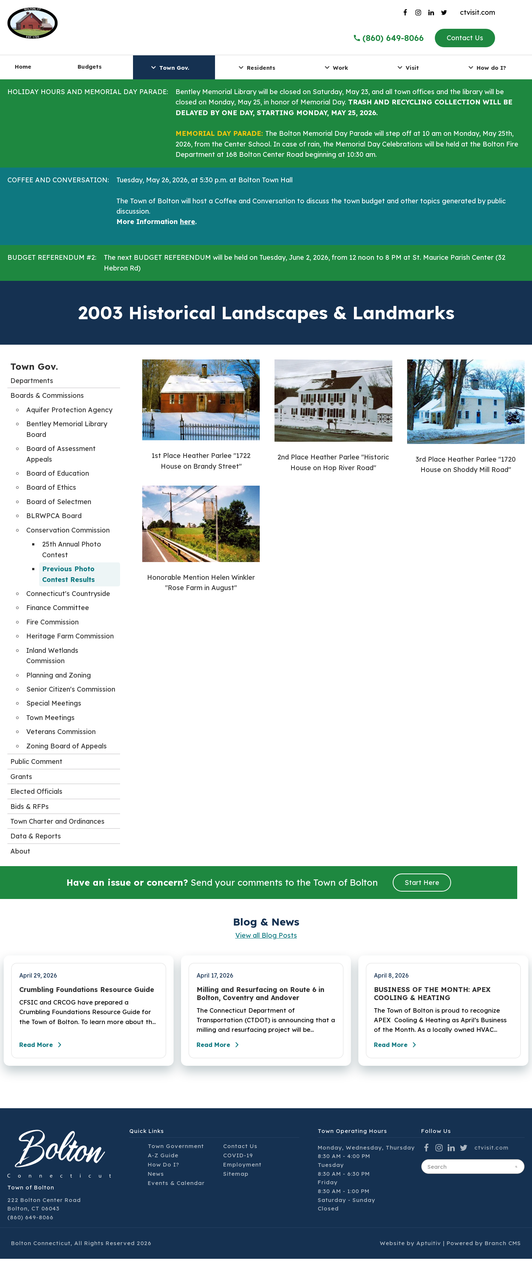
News (156, 1175)
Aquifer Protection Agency (69, 410)
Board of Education (57, 473)
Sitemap (236, 1175)
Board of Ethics (51, 487)
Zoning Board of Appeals (66, 746)
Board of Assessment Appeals (61, 453)
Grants (21, 776)
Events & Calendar (176, 1185)
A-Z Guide (163, 1157)
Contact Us (465, 38)
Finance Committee (57, 607)
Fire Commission (52, 622)
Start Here (422, 882)
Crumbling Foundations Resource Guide (86, 990)
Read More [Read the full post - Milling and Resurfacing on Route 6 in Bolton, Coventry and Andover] (222, 1046)
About (20, 851)
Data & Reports (35, 836)
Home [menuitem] (23, 66)
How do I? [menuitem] (486, 67)
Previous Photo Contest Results (68, 574)
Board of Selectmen (58, 501)
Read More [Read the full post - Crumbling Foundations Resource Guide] (44, 1046)
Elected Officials (36, 791)
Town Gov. (34, 366)
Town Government (176, 1148)
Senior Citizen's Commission (70, 689)
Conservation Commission (68, 530)
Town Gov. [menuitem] (169, 67)
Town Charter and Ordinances (57, 821)
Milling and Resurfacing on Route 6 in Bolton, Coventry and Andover (260, 994)
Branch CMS (503, 1245)
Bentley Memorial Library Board (66, 429)
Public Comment (36, 761)
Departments (31, 380)
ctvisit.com (477, 12)
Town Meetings (50, 717)
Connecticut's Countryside (68, 593)
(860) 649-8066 (30, 1219)
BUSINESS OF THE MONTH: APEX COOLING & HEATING (432, 994)
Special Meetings (53, 703)
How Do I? (163, 1166)
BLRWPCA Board (54, 515)
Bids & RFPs (29, 806)
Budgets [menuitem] (90, 66)
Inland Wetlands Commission (52, 655)
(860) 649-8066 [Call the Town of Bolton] (388, 38)
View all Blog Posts (266, 935)
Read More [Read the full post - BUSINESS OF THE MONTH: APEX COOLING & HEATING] (399, 1046)
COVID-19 (238, 1157)
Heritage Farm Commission (70, 636)
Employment (242, 1166)
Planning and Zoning (58, 675)
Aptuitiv (428, 1245)
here (187, 221)
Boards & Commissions (47, 395)
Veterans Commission (61, 731)
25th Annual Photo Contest (71, 549)
